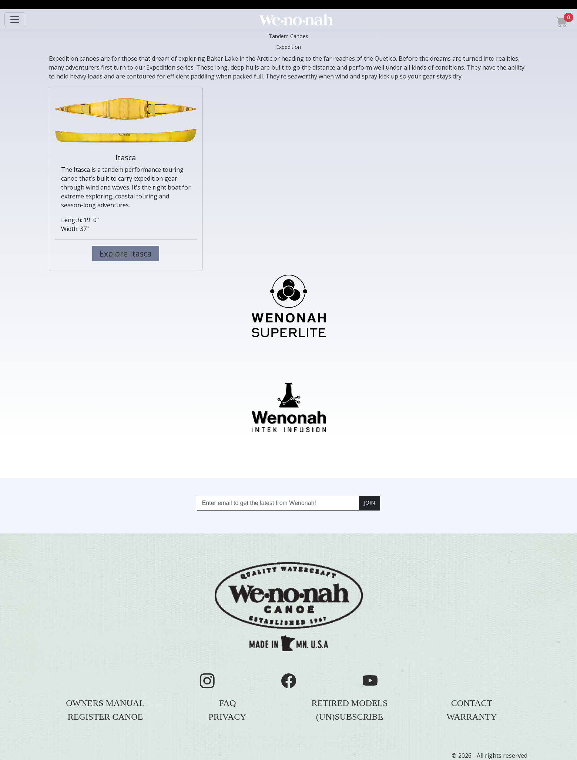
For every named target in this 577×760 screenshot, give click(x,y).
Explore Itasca (126, 253)
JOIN (369, 502)
